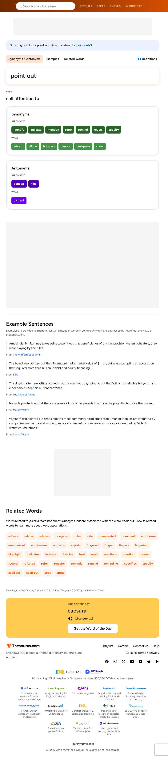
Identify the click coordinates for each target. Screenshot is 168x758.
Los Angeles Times (24, 394)
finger (109, 545)
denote (65, 146)
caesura (77, 610)
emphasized (16, 545)
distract (19, 200)
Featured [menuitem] (86, 6)
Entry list (107, 646)
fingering (141, 545)
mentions (110, 554)
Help (156, 646)
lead (82, 554)
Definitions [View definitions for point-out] (149, 59)
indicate (36, 129)
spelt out (32, 572)
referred (29, 563)
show (99, 146)
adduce (13, 536)
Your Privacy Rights (82, 743)
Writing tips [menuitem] (134, 6)
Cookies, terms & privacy (142, 653)
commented (107, 536)
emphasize (148, 536)
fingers (124, 545)
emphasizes (39, 545)
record (13, 563)
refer (68, 129)
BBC (15, 374)
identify (19, 129)
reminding (111, 563)
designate (83, 146)
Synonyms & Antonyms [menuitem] (24, 59)
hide (34, 183)
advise (29, 536)
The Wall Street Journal (26, 354)
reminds (76, 563)
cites (78, 536)
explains (59, 545)
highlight (14, 554)
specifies (130, 563)
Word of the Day (79, 604)
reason (145, 554)
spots (60, 572)
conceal (19, 183)
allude (33, 146)
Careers (123, 646)
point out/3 (84, 45)
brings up (62, 536)
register (59, 563)
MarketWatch (21, 410)
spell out (14, 572)
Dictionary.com (160, 6)
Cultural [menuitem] (116, 6)
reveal (98, 129)
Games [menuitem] (101, 6)
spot (48, 572)
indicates (33, 554)
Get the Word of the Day (93, 628)
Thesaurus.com (8, 6)
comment (128, 536)
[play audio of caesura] (70, 618)
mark (94, 554)
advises (44, 536)
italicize (67, 554)
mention (53, 129)
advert (18, 146)
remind (83, 129)
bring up (49, 146)
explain (76, 545)
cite (90, 536)
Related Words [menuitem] (74, 59)
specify (114, 129)
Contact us (140, 646)
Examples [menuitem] (52, 59)
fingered (92, 545)
